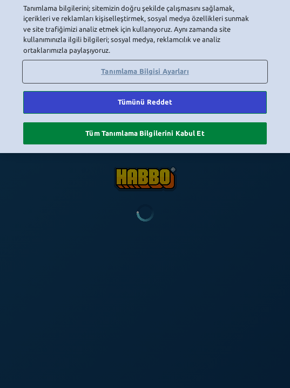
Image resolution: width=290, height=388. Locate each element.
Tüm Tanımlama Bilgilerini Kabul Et (144, 118)
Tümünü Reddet (145, 88)
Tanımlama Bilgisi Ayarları (144, 57)
